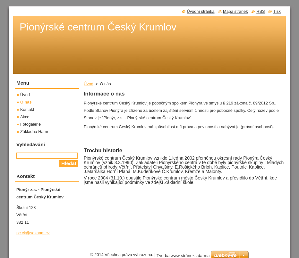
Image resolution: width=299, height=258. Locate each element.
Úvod (88, 83)
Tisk (277, 11)
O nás (26, 102)
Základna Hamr (34, 131)
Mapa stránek (235, 11)
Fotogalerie (30, 124)
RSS (260, 11)
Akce (24, 116)
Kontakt (27, 109)
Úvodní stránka (200, 11)
